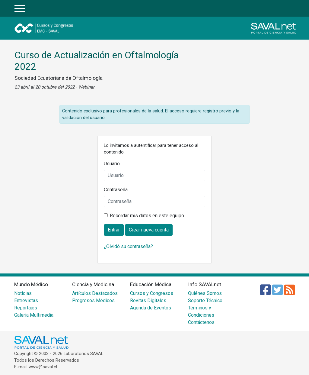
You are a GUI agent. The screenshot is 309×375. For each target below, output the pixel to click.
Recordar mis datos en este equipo (147, 215)
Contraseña (116, 189)
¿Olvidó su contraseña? (128, 246)
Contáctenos (201, 322)
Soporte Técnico (205, 300)
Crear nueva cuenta (149, 230)
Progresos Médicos (93, 300)
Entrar (290, 8)
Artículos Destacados (95, 293)
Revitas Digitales (148, 300)
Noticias (23, 293)
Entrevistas (26, 300)
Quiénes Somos (205, 293)
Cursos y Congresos (151, 293)
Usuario (112, 163)
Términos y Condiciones (201, 311)
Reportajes (25, 308)
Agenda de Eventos (150, 308)
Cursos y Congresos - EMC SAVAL (54, 28)
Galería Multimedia (33, 315)
